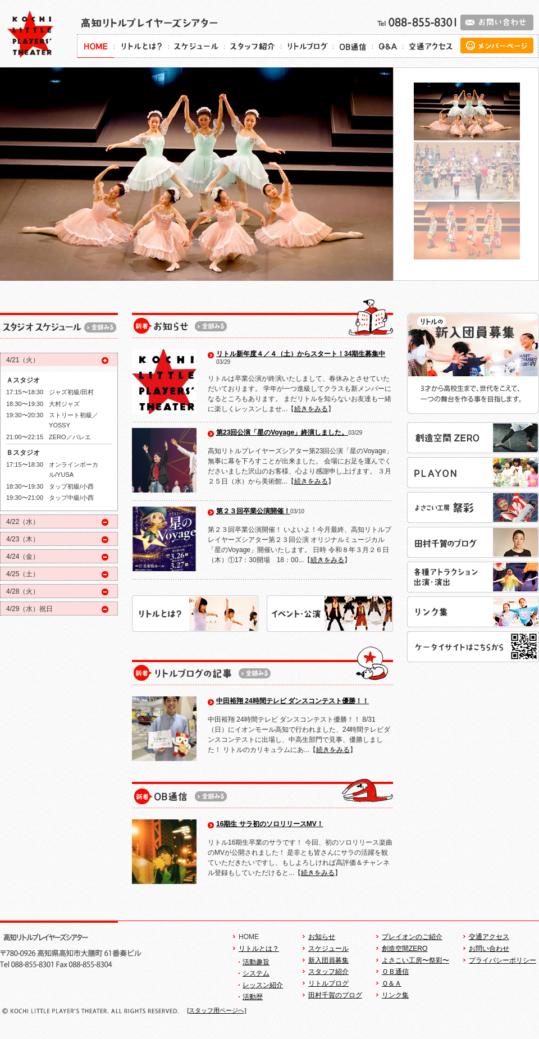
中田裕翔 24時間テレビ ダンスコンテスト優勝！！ (292, 701)
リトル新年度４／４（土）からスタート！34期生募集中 (300, 354)
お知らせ (321, 937)
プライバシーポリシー (502, 960)
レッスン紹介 (263, 985)
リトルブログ (328, 983)
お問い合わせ (489, 949)
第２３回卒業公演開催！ (253, 511)
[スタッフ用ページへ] (216, 1010)
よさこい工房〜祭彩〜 (415, 960)
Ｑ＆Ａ (391, 983)
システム (256, 973)
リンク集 (395, 995)
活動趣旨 (256, 962)
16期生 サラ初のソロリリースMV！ (269, 824)
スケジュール (328, 949)
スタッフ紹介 (328, 972)
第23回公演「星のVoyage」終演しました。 (282, 432)
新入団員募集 (328, 960)
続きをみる (311, 409)
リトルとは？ (259, 949)
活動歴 (253, 997)
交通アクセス (489, 937)
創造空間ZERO (404, 949)
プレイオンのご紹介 (412, 937)
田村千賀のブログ (335, 995)
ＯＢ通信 (395, 972)
